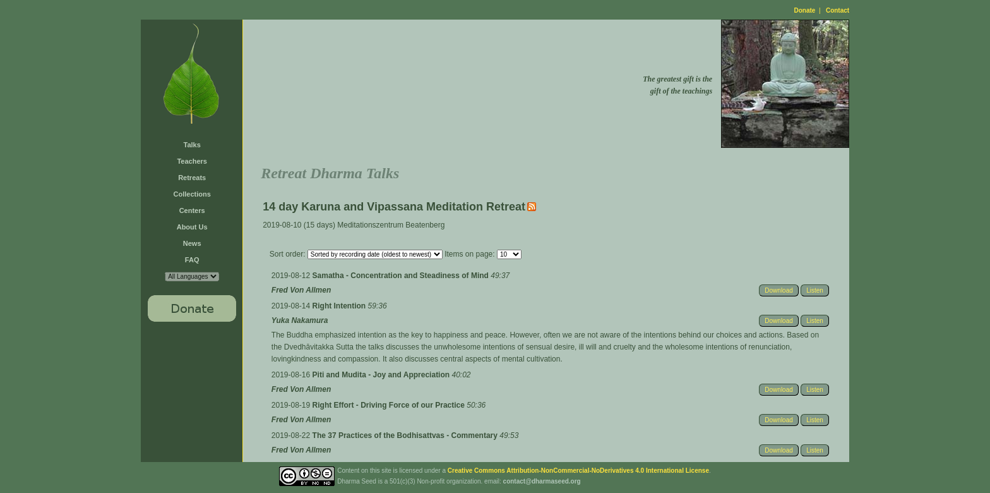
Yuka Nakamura (299, 320)
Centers (192, 210)
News (192, 243)
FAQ (192, 260)
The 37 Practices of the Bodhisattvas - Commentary (406, 435)
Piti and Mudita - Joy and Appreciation (382, 374)
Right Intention (340, 305)
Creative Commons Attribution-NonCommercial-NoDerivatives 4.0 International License (578, 470)
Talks (192, 145)
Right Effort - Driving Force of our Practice (390, 405)
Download (778, 290)
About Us (192, 227)
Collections (192, 194)
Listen (814, 290)
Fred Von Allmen (301, 290)
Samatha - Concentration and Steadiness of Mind (402, 275)
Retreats (192, 177)
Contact (837, 10)
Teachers (192, 161)
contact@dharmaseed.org (542, 481)
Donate (805, 10)
